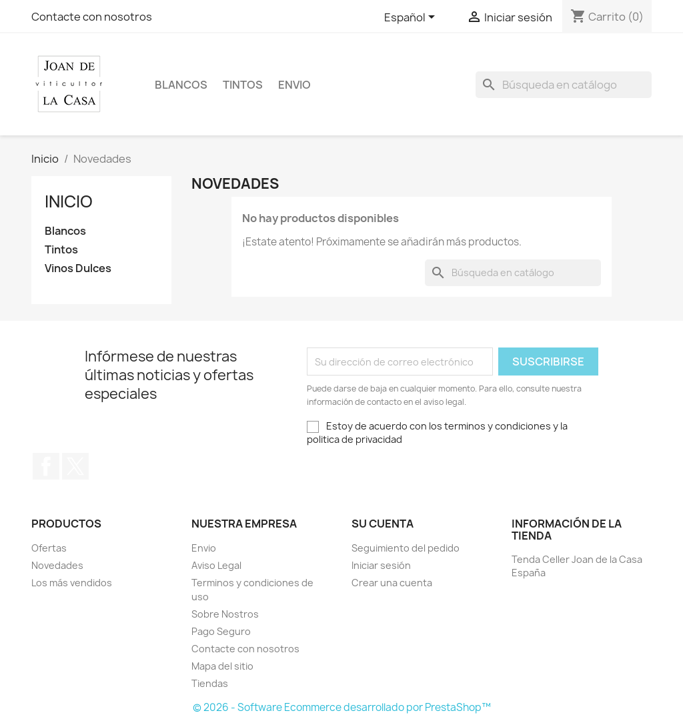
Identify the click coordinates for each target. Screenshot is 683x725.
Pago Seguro (221, 631)
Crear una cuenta (392, 582)
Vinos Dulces (78, 268)
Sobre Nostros (225, 614)
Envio (294, 84)
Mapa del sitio (222, 666)
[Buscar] (564, 84)
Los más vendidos (71, 582)
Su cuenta (383, 523)
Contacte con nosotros (91, 16)
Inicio (69, 201)
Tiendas (209, 683)
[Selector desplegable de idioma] (412, 18)
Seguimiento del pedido (406, 548)
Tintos (243, 84)
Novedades (57, 565)
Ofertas (49, 548)
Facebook (46, 466)
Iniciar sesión (381, 565)
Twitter (75, 466)
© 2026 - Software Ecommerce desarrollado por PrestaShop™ (342, 707)
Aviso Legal (216, 565)
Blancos (181, 84)
